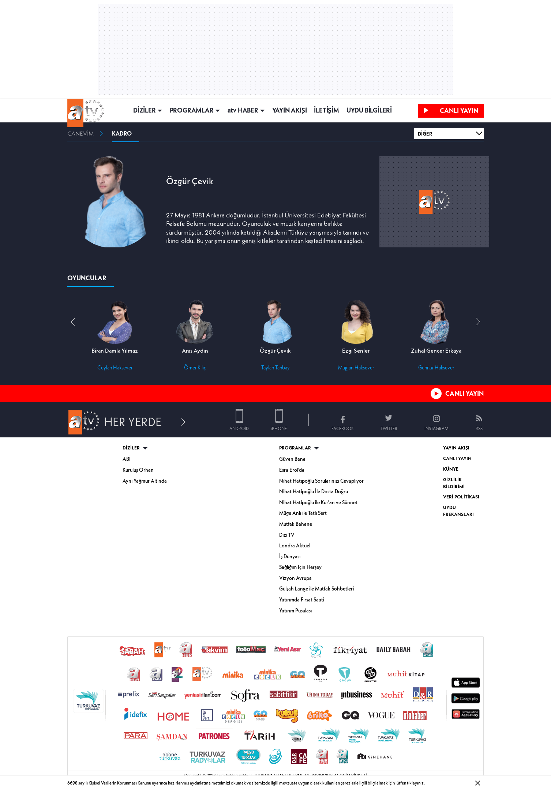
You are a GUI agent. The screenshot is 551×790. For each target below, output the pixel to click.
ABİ (127, 459)
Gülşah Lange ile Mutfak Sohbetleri (316, 588)
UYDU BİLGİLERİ (369, 110)
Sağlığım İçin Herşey (300, 567)
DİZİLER (144, 110)
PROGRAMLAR (192, 110)
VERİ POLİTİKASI (461, 497)
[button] (478, 321)
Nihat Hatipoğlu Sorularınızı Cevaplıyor (321, 481)
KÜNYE (450, 469)
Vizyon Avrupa (295, 578)
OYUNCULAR (86, 278)
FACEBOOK (342, 428)
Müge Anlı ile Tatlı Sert (303, 513)
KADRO (122, 133)
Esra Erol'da (291, 470)
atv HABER (243, 110)
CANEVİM (80, 133)
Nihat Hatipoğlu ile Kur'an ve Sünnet (318, 502)
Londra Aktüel (294, 545)
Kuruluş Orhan (138, 470)
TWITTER (389, 428)
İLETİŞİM (326, 110)
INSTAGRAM (436, 428)
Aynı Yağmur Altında (145, 481)
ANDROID (239, 428)
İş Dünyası (289, 556)
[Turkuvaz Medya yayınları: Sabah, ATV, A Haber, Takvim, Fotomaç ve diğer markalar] (275, 703)
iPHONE (279, 428)
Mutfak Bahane (295, 524)
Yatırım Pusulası (295, 610)
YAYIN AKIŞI (289, 110)
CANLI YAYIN (464, 393)
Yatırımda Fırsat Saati (301, 599)
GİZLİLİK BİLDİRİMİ (454, 483)
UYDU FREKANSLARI (458, 510)
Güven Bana (292, 459)
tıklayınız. (416, 783)
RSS (479, 428)
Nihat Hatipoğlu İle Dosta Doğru (313, 491)
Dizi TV (287, 535)
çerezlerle (350, 783)
